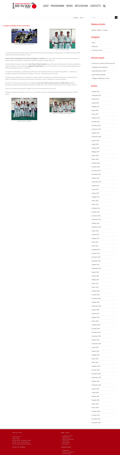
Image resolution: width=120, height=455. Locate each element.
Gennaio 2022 (96, 253)
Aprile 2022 (95, 242)
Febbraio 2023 (96, 208)
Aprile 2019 (95, 359)
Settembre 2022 (96, 227)
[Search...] (103, 17)
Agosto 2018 (95, 389)
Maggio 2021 (95, 279)
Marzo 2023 (95, 204)
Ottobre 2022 (95, 223)
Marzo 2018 (95, 407)
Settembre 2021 (96, 268)
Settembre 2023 (96, 182)
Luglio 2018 (95, 392)
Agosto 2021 (95, 272)
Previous (76, 18)
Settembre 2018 (96, 385)
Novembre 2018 (96, 377)
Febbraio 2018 (96, 411)
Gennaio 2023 (96, 212)
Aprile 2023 (95, 201)
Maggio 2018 (95, 400)
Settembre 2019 (96, 343)
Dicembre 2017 (96, 419)
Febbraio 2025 (96, 118)
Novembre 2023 (96, 174)
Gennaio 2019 (96, 370)
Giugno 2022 (95, 234)
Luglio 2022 (95, 231)
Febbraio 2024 (96, 163)
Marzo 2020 (95, 321)
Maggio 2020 (95, 317)
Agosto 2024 (95, 140)
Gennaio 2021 (96, 295)
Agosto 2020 (95, 310)
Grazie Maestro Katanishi (99, 75)
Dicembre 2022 (96, 216)
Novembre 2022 (96, 219)
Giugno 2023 (95, 193)
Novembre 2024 (96, 129)
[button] (104, 5)
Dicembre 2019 (96, 332)
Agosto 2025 (95, 99)
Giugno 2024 (95, 148)
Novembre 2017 (96, 422)
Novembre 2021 (96, 261)
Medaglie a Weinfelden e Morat (100, 78)
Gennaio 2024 (96, 167)
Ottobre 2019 (95, 340)
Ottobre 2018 (95, 381)
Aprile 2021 (95, 283)
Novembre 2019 (96, 336)
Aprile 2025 (95, 110)
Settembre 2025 (96, 95)
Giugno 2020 (95, 313)
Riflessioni (95, 46)
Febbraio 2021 (96, 291)
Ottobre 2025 (95, 91)
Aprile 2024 (95, 155)
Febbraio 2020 (96, 325)
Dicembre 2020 (96, 298)
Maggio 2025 (95, 106)
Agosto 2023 (95, 185)
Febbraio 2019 (96, 366)
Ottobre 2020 (95, 302)
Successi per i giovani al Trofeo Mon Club (103, 63)
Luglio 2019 (95, 347)
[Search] (116, 17)
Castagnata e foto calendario (100, 67)
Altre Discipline (66, 442)
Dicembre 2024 (96, 125)
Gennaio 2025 (96, 121)
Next (81, 18)
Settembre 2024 (96, 137)
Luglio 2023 (95, 189)
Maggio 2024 (95, 152)
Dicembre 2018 (96, 374)
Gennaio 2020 (96, 328)
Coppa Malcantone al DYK (99, 71)
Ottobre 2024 (95, 133)
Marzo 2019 (95, 362)
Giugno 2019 (95, 351)
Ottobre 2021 (95, 264)
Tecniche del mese (97, 50)
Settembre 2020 (96, 306)
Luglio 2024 (95, 144)
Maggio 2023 (95, 197)
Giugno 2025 (95, 103)
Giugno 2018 (95, 396)
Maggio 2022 (95, 238)
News (93, 43)
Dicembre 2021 (96, 257)
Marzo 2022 (95, 246)
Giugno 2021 (95, 276)
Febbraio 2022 (96, 249)
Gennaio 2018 (96, 415)
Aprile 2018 (95, 404)
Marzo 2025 (95, 114)
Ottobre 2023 (95, 178)
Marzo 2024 (95, 159)
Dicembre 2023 (96, 170)
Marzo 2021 (95, 287)
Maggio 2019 (95, 355)
